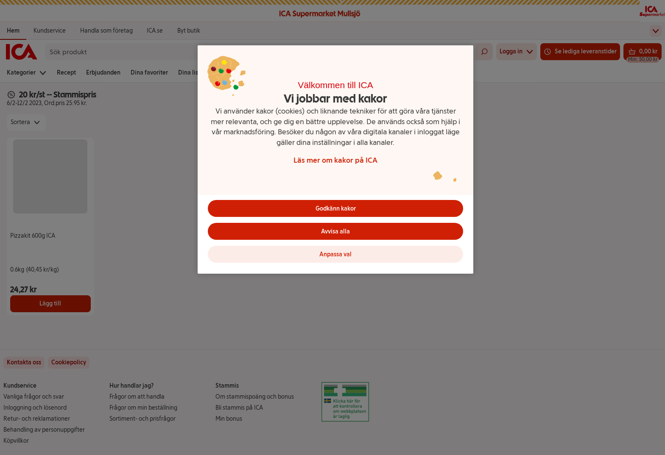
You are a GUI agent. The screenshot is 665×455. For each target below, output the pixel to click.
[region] (335, 159)
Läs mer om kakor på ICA (335, 159)
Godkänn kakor (336, 208)
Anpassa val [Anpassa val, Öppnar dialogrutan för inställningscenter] (335, 254)
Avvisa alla (335, 231)
